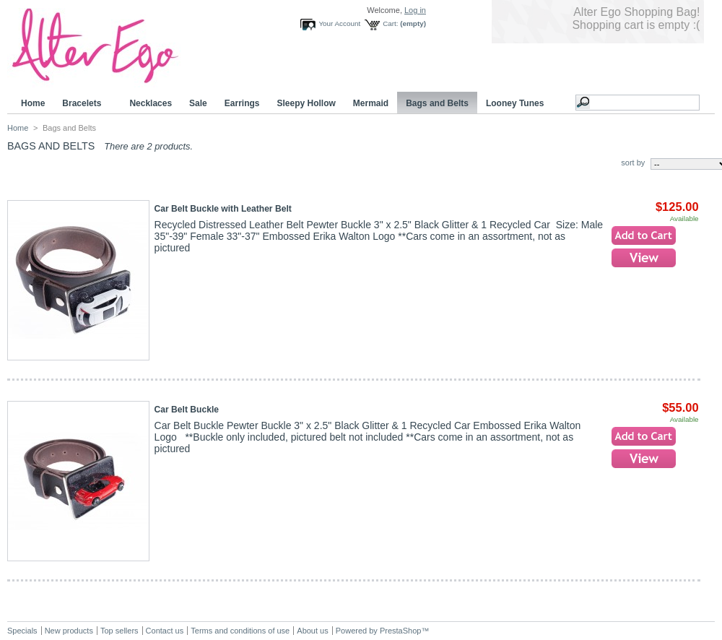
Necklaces (150, 103)
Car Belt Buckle (187, 410)
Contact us (165, 630)
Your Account (339, 23)
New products (69, 630)
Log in (415, 10)
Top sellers (119, 630)
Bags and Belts (437, 103)
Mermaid (370, 103)
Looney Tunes (517, 103)
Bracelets (83, 103)
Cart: (390, 23)
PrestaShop (400, 630)
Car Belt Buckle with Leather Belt (223, 209)
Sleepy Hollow (306, 103)
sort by (633, 162)
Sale (198, 103)
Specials (22, 630)
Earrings (242, 103)
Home (33, 103)
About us (312, 630)
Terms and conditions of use (240, 630)
